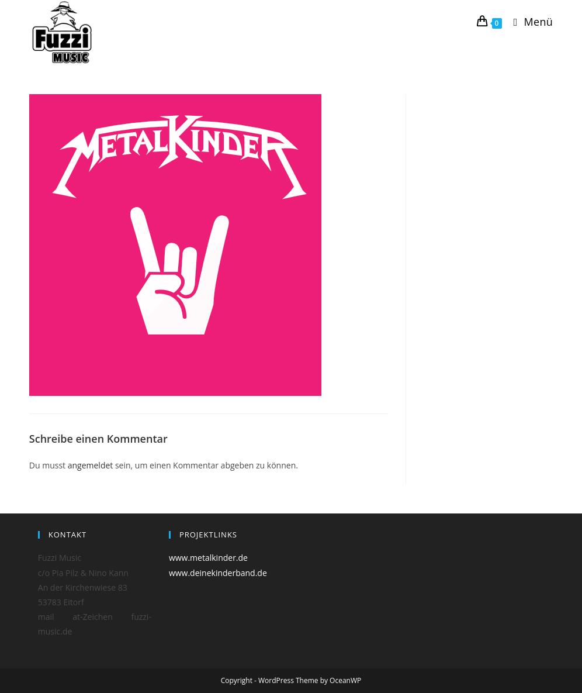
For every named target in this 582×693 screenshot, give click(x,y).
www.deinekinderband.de (218, 572)
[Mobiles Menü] (529, 22)
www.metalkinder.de (208, 557)
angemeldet (90, 465)
